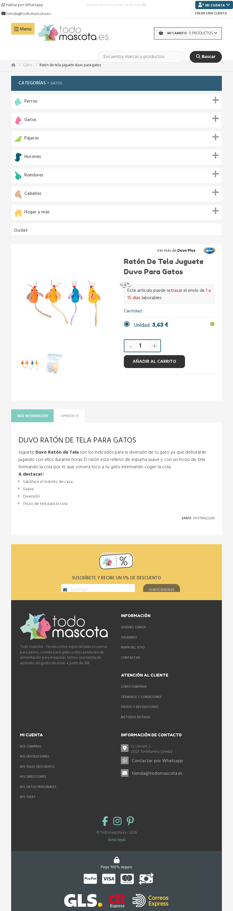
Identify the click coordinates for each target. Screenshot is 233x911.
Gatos (27, 65)
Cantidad (133, 311)
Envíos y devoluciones (140, 714)
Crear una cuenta (211, 13)
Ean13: (187, 519)
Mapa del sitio (133, 654)
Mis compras (30, 753)
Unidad (151, 325)
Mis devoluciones (34, 763)
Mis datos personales (38, 793)
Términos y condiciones (141, 703)
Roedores (33, 175)
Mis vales (27, 804)
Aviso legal (116, 847)
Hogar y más (36, 212)
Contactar (130, 664)
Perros (30, 101)
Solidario (129, 644)
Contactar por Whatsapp (157, 768)
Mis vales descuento (37, 773)
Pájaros (31, 138)
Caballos (32, 193)
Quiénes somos (133, 634)
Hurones (32, 157)
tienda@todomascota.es (157, 780)
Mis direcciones (33, 783)
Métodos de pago (135, 724)
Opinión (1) (80, 416)
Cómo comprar (134, 694)
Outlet (21, 230)
